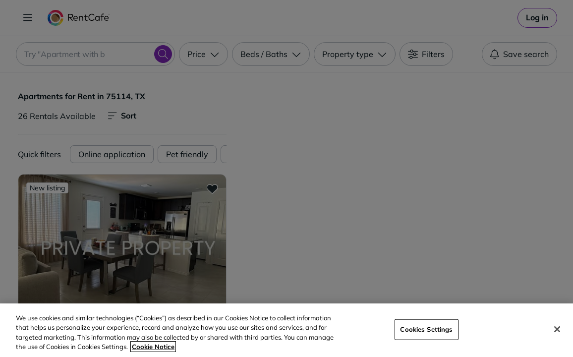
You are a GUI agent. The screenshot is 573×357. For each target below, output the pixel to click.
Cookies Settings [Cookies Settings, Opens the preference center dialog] (426, 329)
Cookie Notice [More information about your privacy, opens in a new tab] (153, 347)
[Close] (557, 329)
